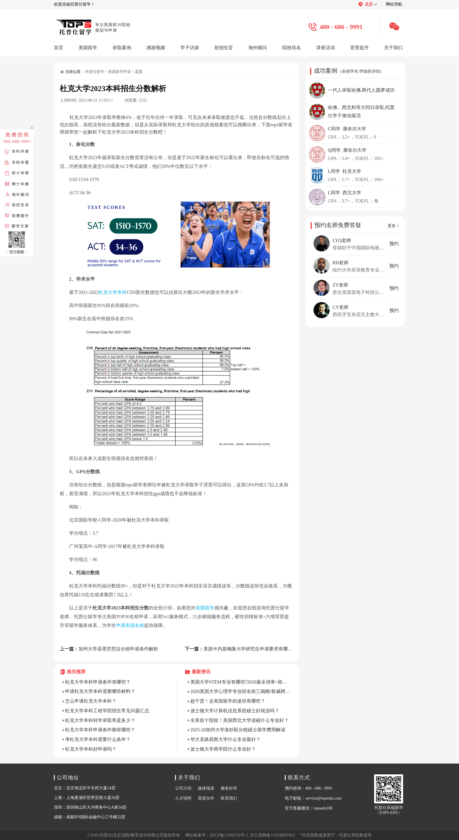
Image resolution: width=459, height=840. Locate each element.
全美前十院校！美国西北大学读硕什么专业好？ (239, 720)
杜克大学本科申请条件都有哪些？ (100, 729)
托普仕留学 (94, 71)
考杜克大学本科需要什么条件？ (98, 739)
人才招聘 (183, 798)
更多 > (393, 226)
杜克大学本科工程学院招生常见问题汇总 (107, 710)
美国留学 (205, 607)
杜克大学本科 (113, 292)
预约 (394, 243)
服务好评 (229, 788)
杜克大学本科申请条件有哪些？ (98, 681)
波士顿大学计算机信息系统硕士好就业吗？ (234, 710)
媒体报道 (206, 788)
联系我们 (229, 798)
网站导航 (394, 4)
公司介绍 (183, 788)
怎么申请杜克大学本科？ (91, 700)
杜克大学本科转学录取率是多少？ (100, 720)
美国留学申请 (119, 71)
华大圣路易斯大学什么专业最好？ (225, 739)
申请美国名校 (130, 625)
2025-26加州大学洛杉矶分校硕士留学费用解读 (237, 729)
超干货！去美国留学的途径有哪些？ (227, 700)
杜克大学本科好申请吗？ (91, 749)
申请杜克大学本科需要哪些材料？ (100, 691)
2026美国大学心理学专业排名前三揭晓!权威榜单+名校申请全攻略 (240, 691)
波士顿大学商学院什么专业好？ (223, 749)
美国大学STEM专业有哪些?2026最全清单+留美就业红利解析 (240, 681)
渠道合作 (206, 798)
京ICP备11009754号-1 (229, 835)
